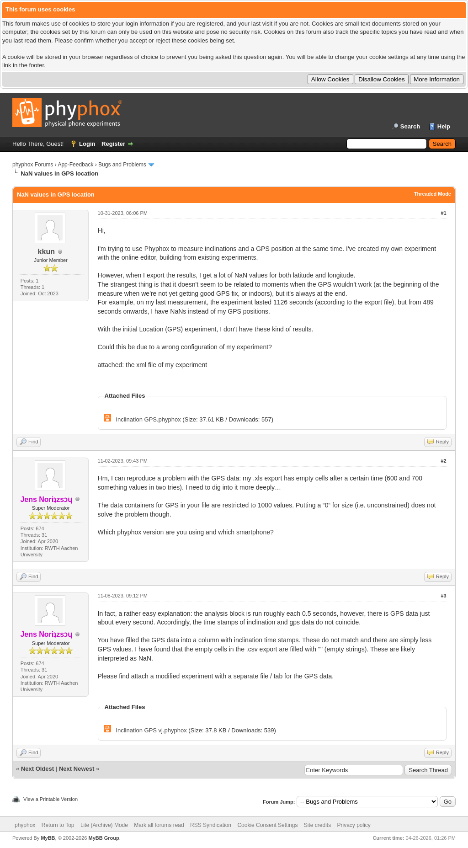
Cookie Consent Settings (267, 825)
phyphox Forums (32, 164)
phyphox (25, 825)
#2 (443, 461)
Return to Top (58, 825)
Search (410, 126)
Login (87, 143)
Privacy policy (354, 825)
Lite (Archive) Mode (104, 825)
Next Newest (76, 768)
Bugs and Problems (122, 164)
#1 (443, 213)
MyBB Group (103, 838)
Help (443, 126)
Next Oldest (37, 768)
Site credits (317, 825)
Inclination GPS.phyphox (148, 419)
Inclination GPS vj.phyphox (151, 730)
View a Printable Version (50, 799)
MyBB (48, 838)
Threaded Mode (432, 194)
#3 (443, 595)
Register (113, 143)
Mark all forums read (159, 825)
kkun (46, 252)
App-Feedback (75, 164)
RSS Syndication (210, 825)
